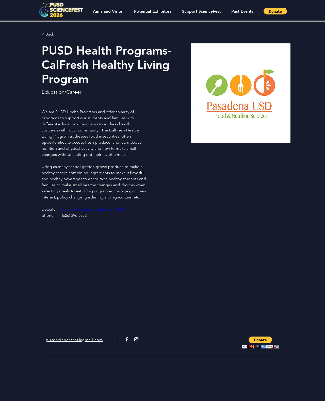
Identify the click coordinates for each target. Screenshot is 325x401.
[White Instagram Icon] (136, 339)
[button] (242, 11)
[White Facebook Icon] (126, 339)
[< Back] (52, 34)
